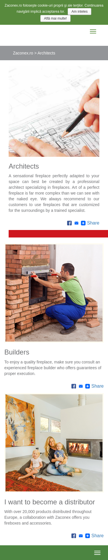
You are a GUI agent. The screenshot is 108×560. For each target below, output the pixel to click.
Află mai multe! (55, 18)
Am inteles (79, 12)
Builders (16, 352)
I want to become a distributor (49, 502)
